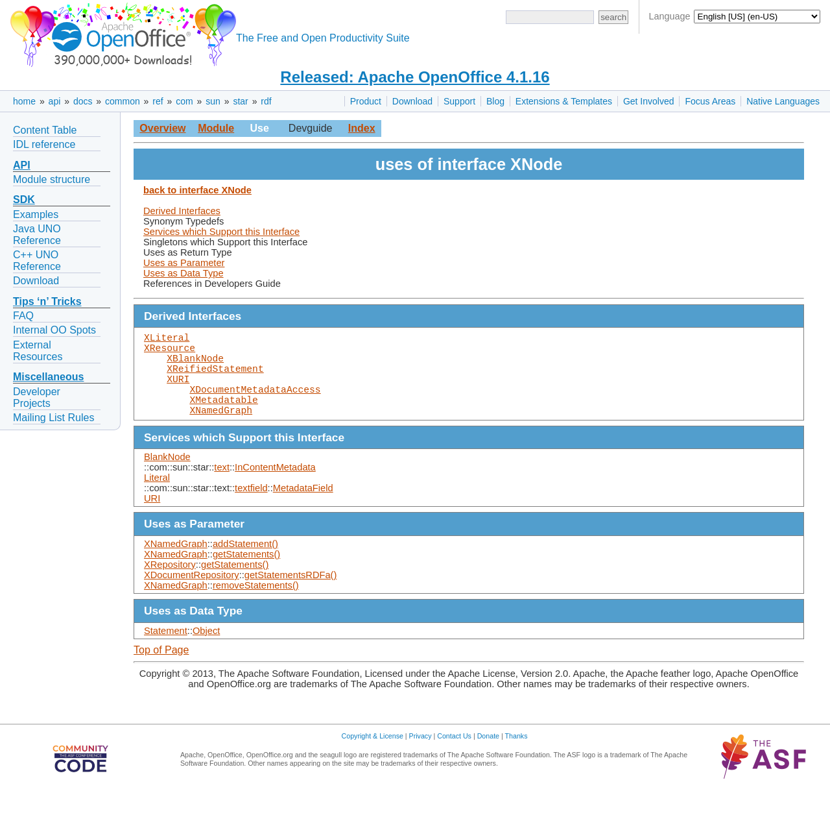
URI (152, 519)
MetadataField (303, 509)
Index (361, 128)
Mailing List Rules (53, 417)
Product (365, 101)
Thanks (516, 757)
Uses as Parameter (183, 263)
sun (213, 101)
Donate (488, 757)
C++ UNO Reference (37, 260)
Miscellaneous (48, 376)
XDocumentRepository (191, 596)
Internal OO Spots (54, 329)
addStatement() (245, 564)
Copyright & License (372, 757)
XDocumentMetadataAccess (254, 404)
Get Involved (648, 101)
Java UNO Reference (37, 234)
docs (83, 101)
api (55, 101)
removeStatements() (256, 606)
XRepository (170, 585)
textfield (251, 509)
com (184, 101)
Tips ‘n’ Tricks (47, 301)
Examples (35, 214)
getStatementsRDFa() (290, 596)
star (240, 101)
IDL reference (44, 144)
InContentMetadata (275, 488)
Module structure (51, 179)
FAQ (23, 315)
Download (412, 101)
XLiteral (166, 339)
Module (216, 128)
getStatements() (246, 575)
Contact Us (454, 757)
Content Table (45, 130)
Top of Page (161, 670)
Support (459, 101)
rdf (266, 101)
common (122, 101)
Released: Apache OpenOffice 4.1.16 (414, 77)
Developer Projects (36, 397)
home (24, 101)
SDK (24, 199)
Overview (162, 128)
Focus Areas (710, 101)
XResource (169, 352)
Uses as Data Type (183, 273)
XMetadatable (223, 417)
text (222, 488)
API (21, 165)
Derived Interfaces (181, 211)
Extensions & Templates (564, 101)
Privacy (420, 757)
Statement (165, 651)
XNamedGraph (220, 430)
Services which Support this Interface (221, 231)
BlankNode (167, 477)
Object (206, 651)
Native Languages (783, 101)
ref (157, 101)
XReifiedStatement (215, 378)
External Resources (37, 350)
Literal (157, 498)
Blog (495, 101)
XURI (178, 391)
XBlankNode (195, 365)
